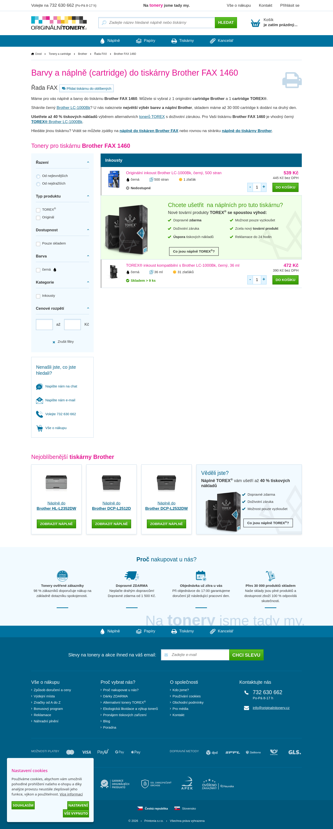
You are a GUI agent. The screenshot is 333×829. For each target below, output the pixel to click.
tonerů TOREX (152, 116)
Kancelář (221, 41)
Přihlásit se (289, 5)
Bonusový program (48, 709)
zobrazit (56, 524)
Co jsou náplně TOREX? (194, 251)
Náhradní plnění (46, 721)
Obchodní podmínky (188, 702)
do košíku (285, 187)
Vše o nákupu (239, 5)
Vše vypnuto (76, 813)
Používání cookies (187, 696)
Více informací (71, 794)
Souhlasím (23, 805)
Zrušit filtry (63, 341)
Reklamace (42, 715)
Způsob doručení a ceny (52, 690)
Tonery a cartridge (60, 54)
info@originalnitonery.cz (271, 708)
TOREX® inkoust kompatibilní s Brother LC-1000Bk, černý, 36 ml (182, 265)
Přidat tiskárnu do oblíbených (86, 88)
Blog (106, 721)
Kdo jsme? (181, 690)
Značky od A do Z (47, 702)
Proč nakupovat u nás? (121, 690)
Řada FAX (100, 54)
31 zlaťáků (186, 272)
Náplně (110, 41)
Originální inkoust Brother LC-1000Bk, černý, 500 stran (174, 173)
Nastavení (78, 805)
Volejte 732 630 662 (56, 414)
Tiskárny (182, 41)
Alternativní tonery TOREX (125, 702)
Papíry (145, 41)
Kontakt (265, 5)
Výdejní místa (44, 696)
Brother (82, 54)
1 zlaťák (190, 179)
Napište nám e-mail (55, 400)
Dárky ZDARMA (115, 696)
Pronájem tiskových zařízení (125, 715)
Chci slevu (246, 655)
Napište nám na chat (56, 386)
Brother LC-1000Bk (73, 107)
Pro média (180, 709)
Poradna (109, 727)
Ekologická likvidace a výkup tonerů (130, 709)
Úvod (38, 54)
